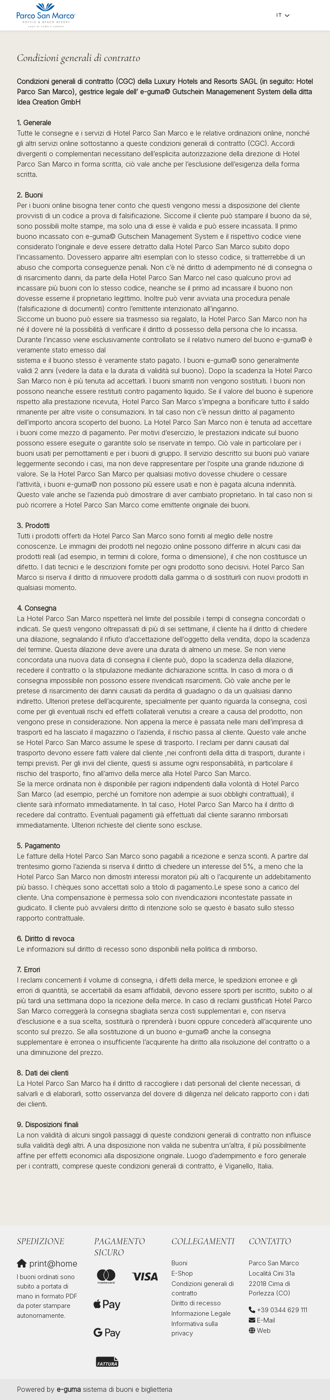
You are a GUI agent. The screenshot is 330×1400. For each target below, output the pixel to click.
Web (264, 1330)
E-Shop (182, 1273)
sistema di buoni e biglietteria (114, 1389)
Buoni (179, 1263)
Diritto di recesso (196, 1303)
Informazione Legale (201, 1313)
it (279, 15)
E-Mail (266, 1320)
